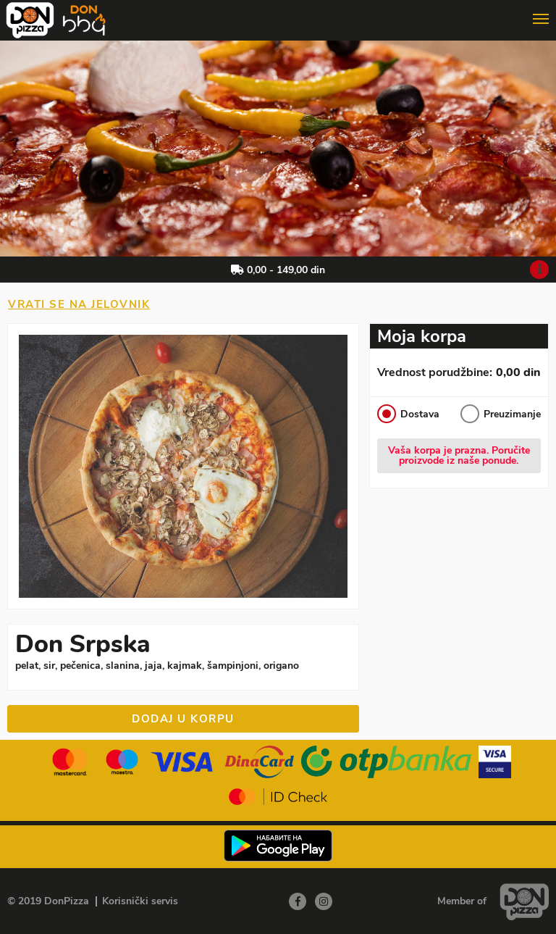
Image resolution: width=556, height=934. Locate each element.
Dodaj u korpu (183, 719)
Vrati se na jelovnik (79, 304)
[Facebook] (297, 901)
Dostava (408, 413)
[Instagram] (323, 901)
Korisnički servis (140, 901)
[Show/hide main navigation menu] (278, 13)
